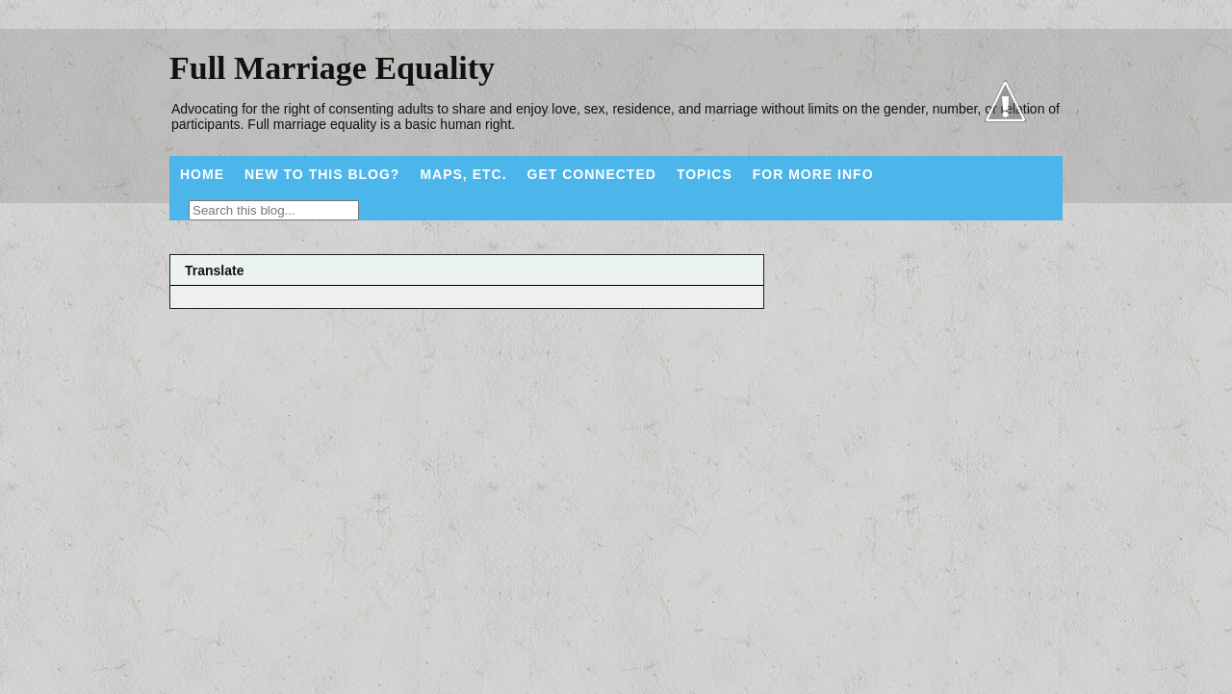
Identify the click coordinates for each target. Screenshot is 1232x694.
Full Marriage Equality (332, 68)
